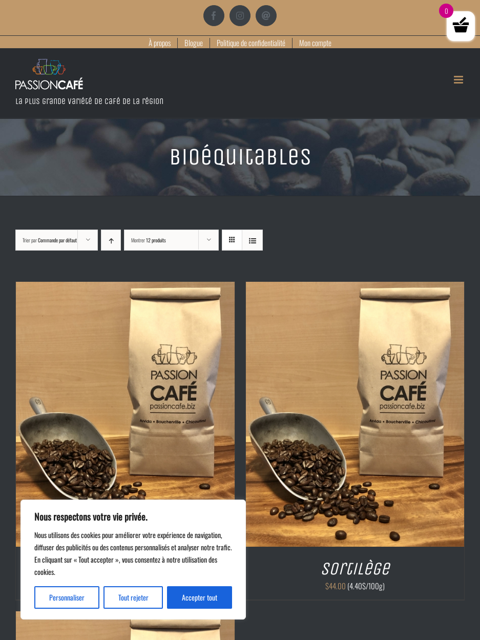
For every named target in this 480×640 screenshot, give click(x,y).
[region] (133, 560)
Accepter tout (199, 597)
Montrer (148, 240)
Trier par (50, 240)
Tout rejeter (133, 597)
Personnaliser (67, 597)
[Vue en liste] (252, 240)
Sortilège (354, 568)
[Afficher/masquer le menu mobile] (459, 79)
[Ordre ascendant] (111, 240)
